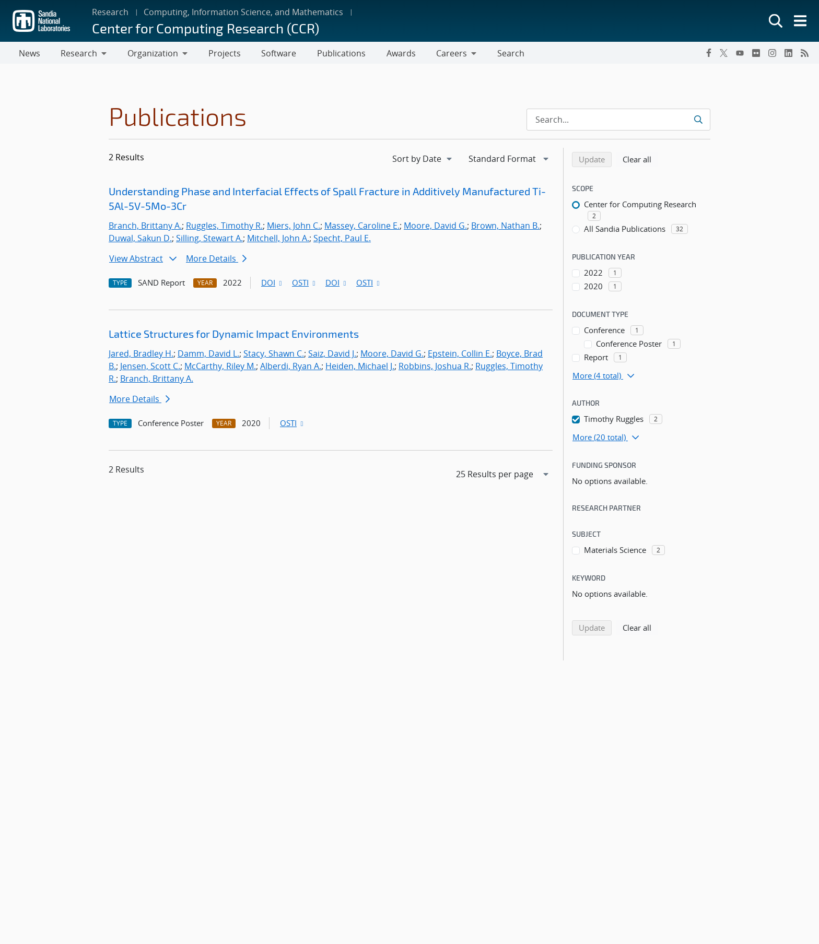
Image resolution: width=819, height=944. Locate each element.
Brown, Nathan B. (505, 227)
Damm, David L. (208, 355)
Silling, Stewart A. (209, 240)
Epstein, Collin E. (460, 355)
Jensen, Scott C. (150, 368)
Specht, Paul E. (342, 240)
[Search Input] (618, 122)
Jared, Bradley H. (141, 355)
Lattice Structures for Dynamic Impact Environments (234, 335)
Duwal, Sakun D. (140, 240)
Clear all (640, 161)
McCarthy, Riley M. (220, 368)
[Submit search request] (699, 122)
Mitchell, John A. (278, 240)
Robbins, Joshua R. (435, 368)
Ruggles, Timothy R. (224, 227)
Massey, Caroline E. (362, 227)
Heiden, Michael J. (359, 368)
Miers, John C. (293, 227)
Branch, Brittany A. (145, 227)
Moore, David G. (435, 227)
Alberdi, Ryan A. (290, 368)
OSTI (304, 284)
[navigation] (423, 160)
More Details (216, 260)
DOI (272, 284)
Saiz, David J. (332, 355)
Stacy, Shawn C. (273, 355)
